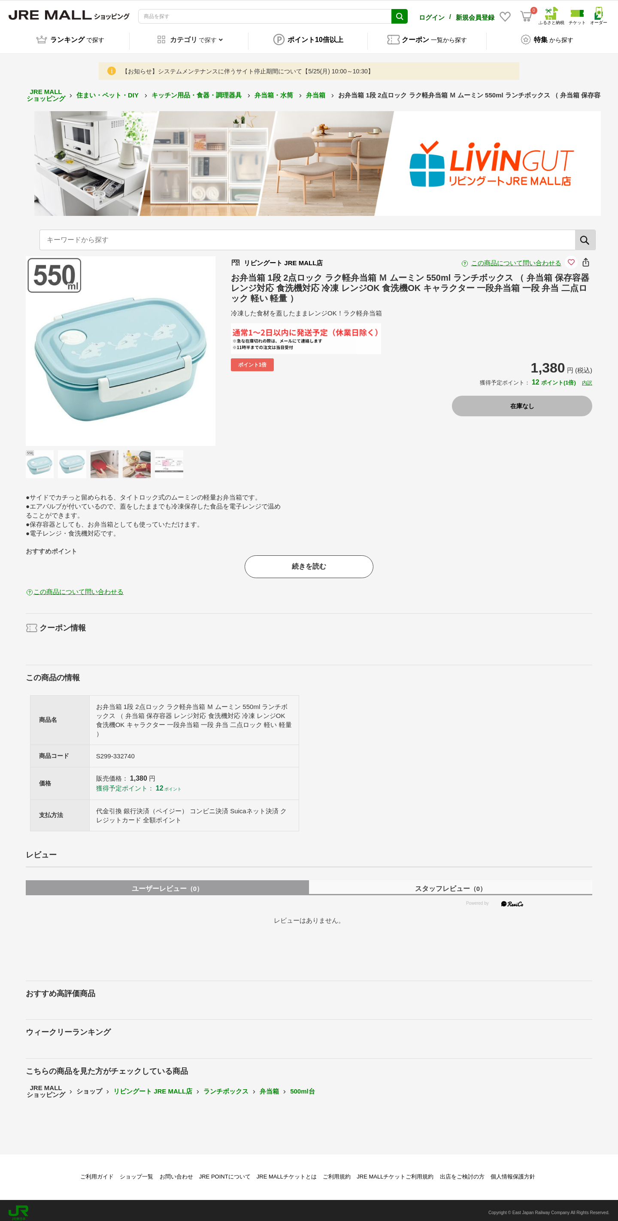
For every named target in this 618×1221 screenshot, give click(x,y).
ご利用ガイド (97, 1172)
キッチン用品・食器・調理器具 (197, 90)
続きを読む (309, 561)
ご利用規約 (337, 1172)
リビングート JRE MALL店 (152, 1086)
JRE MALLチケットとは (287, 1172)
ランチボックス (225, 1086)
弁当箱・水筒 (274, 90)
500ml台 (302, 1086)
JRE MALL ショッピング (46, 90)
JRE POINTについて (225, 1172)
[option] (120, 346)
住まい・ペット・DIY (108, 90)
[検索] (585, 235)
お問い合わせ (176, 1172)
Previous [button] (67, 346)
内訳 (587, 378)
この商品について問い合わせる (516, 258)
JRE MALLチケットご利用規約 (395, 1172)
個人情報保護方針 (513, 1172)
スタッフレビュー (450, 884)
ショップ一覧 (136, 1172)
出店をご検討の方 (462, 1172)
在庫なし (522, 401)
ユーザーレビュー (167, 884)
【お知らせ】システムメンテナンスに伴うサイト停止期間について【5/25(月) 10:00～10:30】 (248, 66)
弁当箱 (316, 90)
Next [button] (174, 346)
